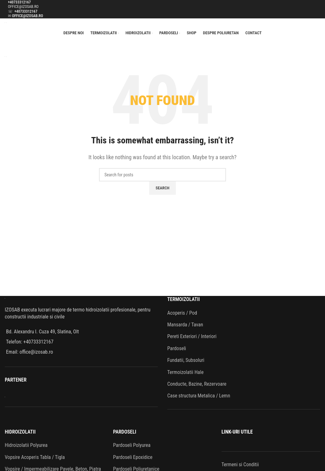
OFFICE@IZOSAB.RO (23, 6)
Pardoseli (176, 348)
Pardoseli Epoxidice (132, 457)
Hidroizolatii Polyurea (26, 445)
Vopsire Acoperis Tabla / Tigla (35, 457)
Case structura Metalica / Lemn (198, 396)
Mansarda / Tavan (185, 325)
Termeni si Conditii (240, 464)
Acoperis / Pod (182, 313)
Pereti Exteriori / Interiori (191, 336)
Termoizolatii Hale (185, 372)
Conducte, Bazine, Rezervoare (196, 384)
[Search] (162, 174)
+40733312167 (19, 2)
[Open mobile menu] (162, 46)
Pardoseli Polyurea (131, 445)
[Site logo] (5, 22)
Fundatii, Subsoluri (185, 360)
